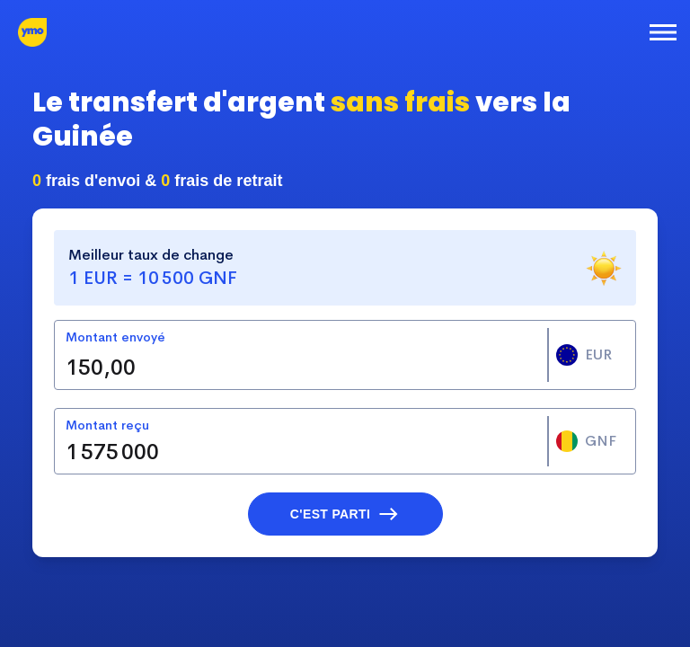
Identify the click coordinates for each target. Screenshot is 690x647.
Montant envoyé (115, 337)
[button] (345, 514)
